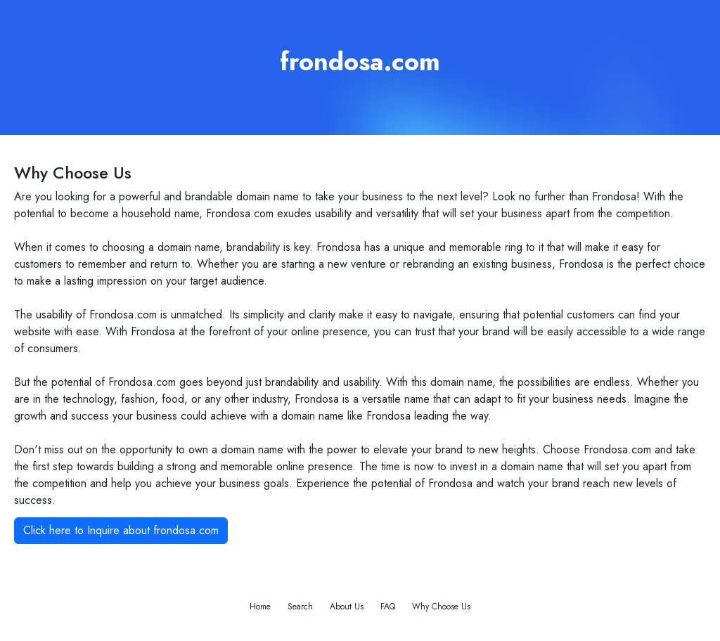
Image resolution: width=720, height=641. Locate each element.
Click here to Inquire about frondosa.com (121, 530)
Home (260, 606)
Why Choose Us (441, 606)
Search (300, 606)
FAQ (387, 606)
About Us (347, 606)
